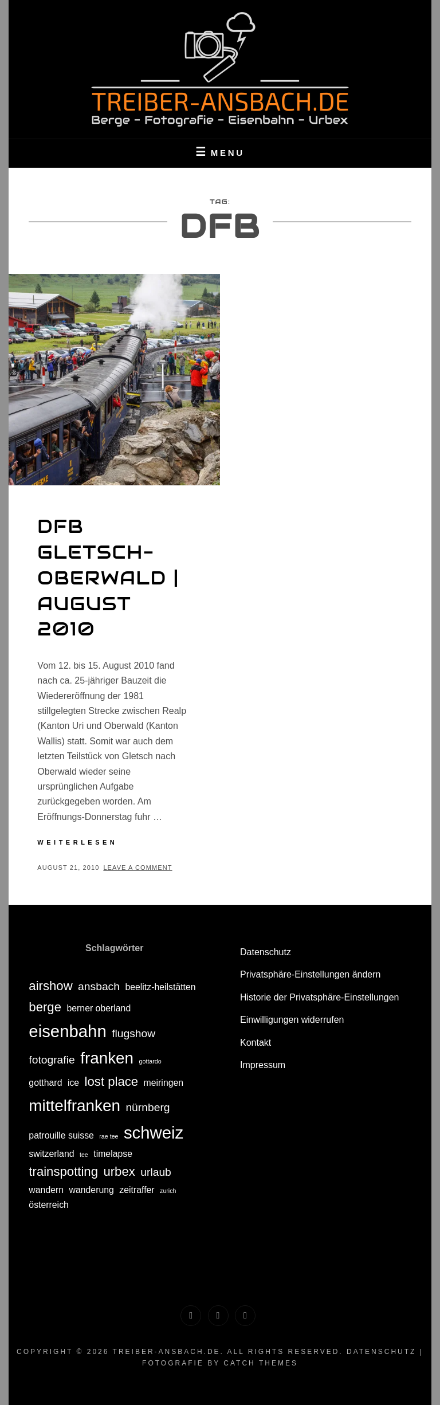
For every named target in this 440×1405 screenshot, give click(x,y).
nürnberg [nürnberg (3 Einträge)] (147, 1107)
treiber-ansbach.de (167, 1352)
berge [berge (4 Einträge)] (45, 1007)
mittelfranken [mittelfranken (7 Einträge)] (74, 1105)
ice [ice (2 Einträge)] (73, 1083)
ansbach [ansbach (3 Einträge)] (99, 986)
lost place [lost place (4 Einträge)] (112, 1081)
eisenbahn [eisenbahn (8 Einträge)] (67, 1031)
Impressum (262, 1065)
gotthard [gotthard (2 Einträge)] (45, 1083)
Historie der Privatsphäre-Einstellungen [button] (319, 997)
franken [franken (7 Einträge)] (106, 1058)
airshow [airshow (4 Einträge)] (50, 986)
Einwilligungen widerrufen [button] (292, 1020)
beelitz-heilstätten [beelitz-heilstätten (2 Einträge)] (160, 987)
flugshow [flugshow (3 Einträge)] (133, 1033)
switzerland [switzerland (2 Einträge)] (51, 1154)
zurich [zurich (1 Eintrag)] (168, 1190)
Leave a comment (137, 867)
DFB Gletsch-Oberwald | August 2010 (108, 578)
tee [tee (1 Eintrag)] (84, 1154)
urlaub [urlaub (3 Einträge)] (155, 1172)
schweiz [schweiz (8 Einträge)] (153, 1132)
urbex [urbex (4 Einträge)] (119, 1171)
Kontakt (255, 1042)
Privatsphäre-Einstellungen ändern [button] (310, 974)
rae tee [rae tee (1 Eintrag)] (108, 1136)
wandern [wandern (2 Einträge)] (46, 1190)
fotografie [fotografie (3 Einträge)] (51, 1060)
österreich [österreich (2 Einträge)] (49, 1205)
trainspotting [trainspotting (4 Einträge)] (63, 1171)
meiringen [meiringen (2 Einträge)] (164, 1083)
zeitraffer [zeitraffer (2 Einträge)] (136, 1190)
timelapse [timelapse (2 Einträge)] (112, 1154)
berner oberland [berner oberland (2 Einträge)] (98, 1008)
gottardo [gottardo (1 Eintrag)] (150, 1061)
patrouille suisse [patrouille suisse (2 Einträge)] (61, 1135)
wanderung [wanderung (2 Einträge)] (91, 1190)
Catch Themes (260, 1363)
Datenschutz (265, 952)
